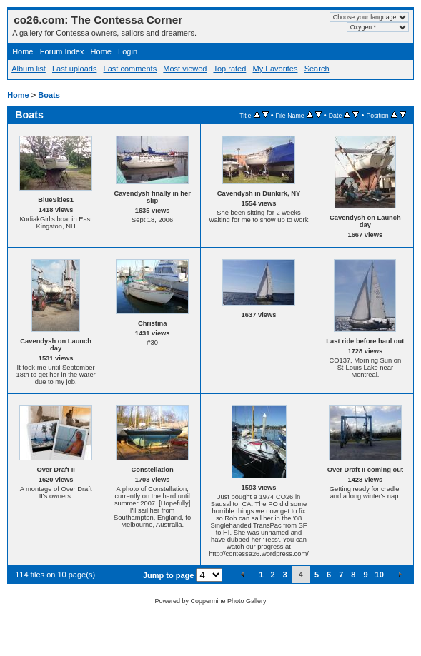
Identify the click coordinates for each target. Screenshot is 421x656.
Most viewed (185, 68)
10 (379, 574)
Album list (28, 68)
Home (22, 51)
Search (317, 68)
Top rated (229, 68)
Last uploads (74, 68)
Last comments (130, 68)
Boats (49, 95)
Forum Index (62, 51)
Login (127, 51)
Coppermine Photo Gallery (228, 601)
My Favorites (275, 68)
